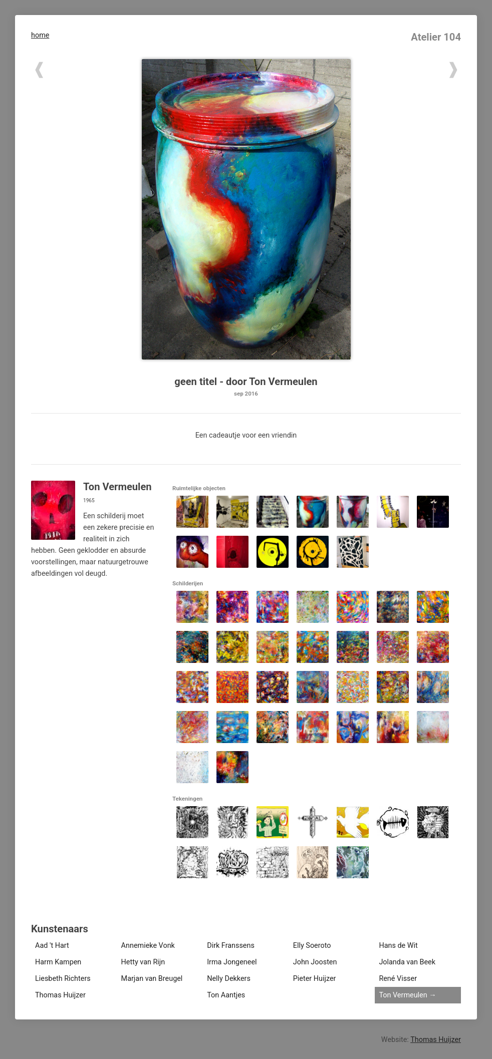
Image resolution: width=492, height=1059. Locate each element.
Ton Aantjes (226, 995)
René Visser (398, 978)
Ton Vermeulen (403, 995)
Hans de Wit (398, 945)
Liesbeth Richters (63, 978)
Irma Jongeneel (232, 962)
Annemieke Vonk (148, 945)
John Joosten (315, 962)
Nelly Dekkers (229, 978)
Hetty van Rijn (143, 962)
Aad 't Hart (52, 945)
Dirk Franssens (231, 945)
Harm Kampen (58, 962)
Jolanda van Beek (407, 962)
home (40, 35)
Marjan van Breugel (152, 978)
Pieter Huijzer (314, 978)
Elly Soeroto (312, 945)
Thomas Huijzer (60, 995)
